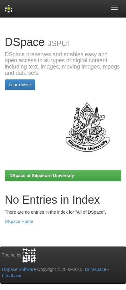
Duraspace (95, 269)
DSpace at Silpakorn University (41, 175)
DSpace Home (19, 221)
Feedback (11, 275)
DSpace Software (19, 269)
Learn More (20, 84)
